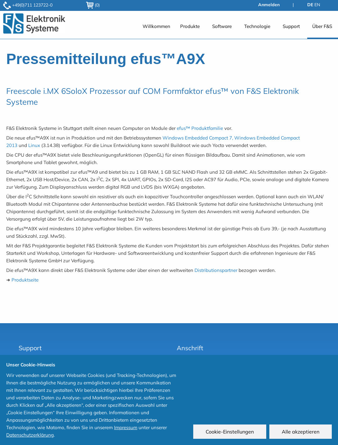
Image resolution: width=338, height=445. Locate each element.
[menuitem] (156, 30)
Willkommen (156, 26)
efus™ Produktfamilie (200, 128)
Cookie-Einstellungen (230, 432)
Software (222, 26)
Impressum (125, 427)
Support (291, 26)
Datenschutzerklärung (30, 435)
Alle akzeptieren (300, 432)
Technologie (257, 26)
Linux (34, 145)
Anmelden (269, 4)
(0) (93, 5)
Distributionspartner (215, 270)
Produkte (190, 26)
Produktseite (25, 280)
